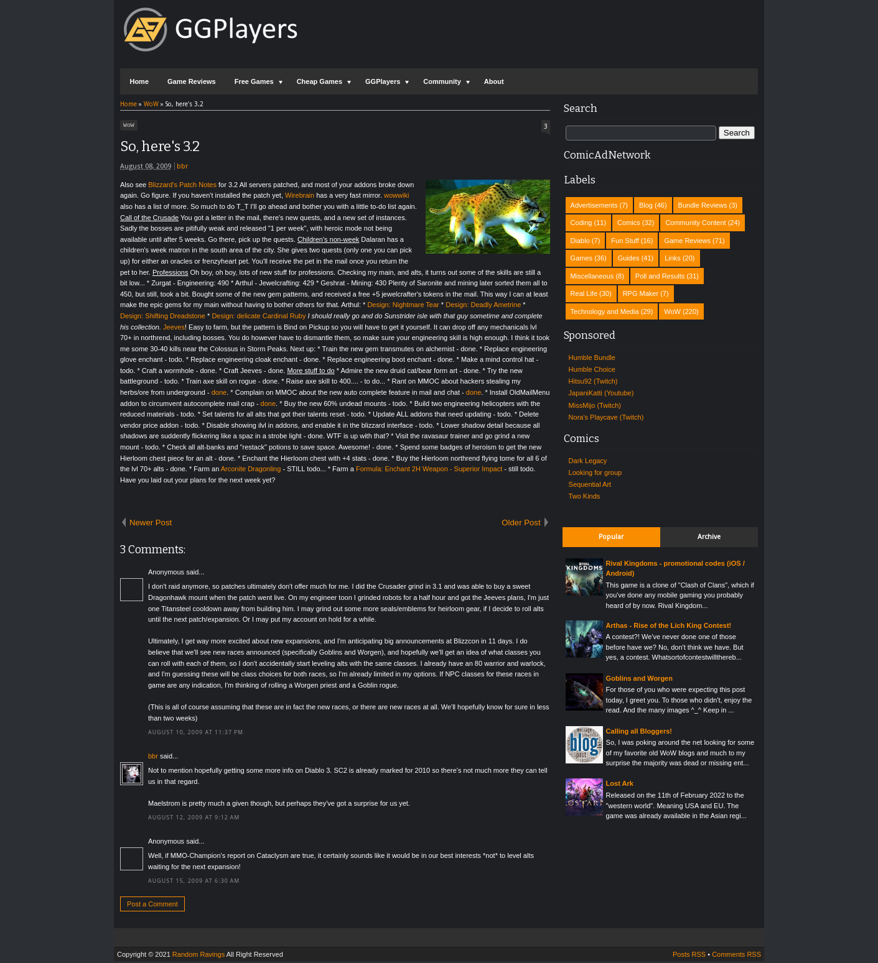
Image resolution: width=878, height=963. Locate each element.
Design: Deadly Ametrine (483, 306)
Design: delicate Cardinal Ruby (259, 317)
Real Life (584, 293)
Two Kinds (584, 496)
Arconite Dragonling (251, 470)
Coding (581, 222)
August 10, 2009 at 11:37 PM (195, 734)
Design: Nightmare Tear (403, 306)
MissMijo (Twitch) (595, 405)
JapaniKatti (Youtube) (601, 393)
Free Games (254, 81)
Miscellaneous (592, 276)
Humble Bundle (592, 357)
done (219, 394)
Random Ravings (198, 956)
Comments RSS (736, 956)
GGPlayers (382, 81)
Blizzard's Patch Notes (182, 186)
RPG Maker (640, 293)
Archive (709, 537)
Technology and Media (605, 311)
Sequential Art (590, 484)
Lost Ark (619, 783)
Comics (628, 222)
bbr (182, 168)
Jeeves (174, 329)
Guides (629, 258)
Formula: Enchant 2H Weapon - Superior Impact (429, 470)
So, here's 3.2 (160, 148)
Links (673, 258)
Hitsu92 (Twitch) (593, 381)
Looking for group (595, 472)
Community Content (695, 222)
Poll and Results (660, 276)
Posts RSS (689, 956)
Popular (611, 537)
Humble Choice (592, 369)
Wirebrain (299, 197)
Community (442, 81)
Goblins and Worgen (639, 678)
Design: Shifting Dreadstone (162, 317)
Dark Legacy (588, 460)
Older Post (521, 524)
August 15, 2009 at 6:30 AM (194, 883)
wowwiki (396, 197)
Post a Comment (152, 906)
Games (581, 258)
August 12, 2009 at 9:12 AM (194, 819)
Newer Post (150, 524)
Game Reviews (191, 81)
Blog (646, 205)
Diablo (580, 240)
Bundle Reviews (702, 205)
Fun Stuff (624, 240)
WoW (128, 126)
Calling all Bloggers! (639, 731)
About (494, 81)
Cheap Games (319, 81)
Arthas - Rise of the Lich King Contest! (669, 625)
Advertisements (594, 205)
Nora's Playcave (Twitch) (606, 417)
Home (139, 81)
